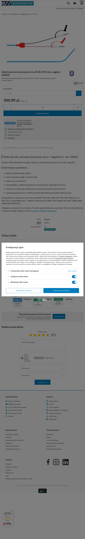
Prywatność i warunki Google (64, 258)
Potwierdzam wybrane (23, 290)
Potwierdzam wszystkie (61, 290)
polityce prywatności (65, 256)
